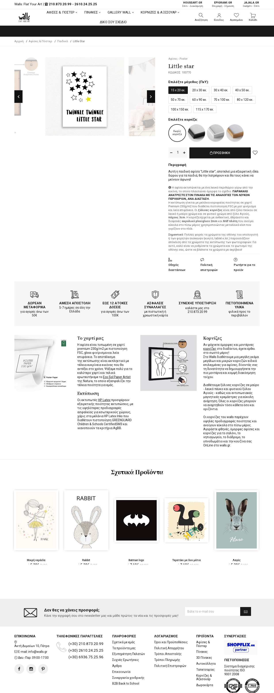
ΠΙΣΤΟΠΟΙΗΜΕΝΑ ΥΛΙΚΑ (239, 304)
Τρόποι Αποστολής (168, 636)
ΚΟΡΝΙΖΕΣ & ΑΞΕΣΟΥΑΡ (159, 12)
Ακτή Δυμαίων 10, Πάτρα (31, 628)
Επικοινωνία (121, 654)
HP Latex (104, 399)
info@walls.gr (37, 634)
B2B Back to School (125, 666)
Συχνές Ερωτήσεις (125, 642)
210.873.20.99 (60, 4)
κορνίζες (209, 348)
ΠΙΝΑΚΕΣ (91, 12)
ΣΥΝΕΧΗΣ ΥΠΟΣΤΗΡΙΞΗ (197, 302)
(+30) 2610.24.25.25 (85, 632)
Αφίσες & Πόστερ (203, 626)
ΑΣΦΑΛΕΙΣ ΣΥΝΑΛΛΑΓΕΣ (155, 304)
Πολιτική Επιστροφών (170, 648)
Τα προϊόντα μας (124, 630)
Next (151, 96)
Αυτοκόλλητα (206, 646)
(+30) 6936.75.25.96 (85, 639)
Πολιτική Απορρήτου (169, 630)
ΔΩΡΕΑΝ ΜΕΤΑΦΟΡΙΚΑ (35, 304)
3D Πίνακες (204, 640)
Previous (18, 96)
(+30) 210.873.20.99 (85, 626)
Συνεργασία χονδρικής (128, 660)
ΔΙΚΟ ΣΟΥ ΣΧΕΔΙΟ (113, 22)
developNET (173, 687)
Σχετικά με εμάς (123, 624)
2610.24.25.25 (85, 4)
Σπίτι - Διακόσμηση (192, 4)
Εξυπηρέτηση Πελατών (128, 636)
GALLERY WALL (119, 12)
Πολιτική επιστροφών (209, 266)
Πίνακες (202, 634)
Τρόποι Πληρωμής (167, 642)
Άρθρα (117, 648)
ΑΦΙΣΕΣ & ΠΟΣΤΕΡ (61, 12)
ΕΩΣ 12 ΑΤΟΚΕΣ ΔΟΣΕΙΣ (115, 304)
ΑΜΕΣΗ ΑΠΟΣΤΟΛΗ (74, 302)
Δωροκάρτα (204, 667)
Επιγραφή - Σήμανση (223, 4)
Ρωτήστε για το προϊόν (244, 266)
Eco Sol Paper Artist (117, 376)
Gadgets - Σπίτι (251, 4)
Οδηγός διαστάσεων (176, 266)
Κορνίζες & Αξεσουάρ (204, 659)
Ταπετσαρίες (205, 651)
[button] (201, 17)
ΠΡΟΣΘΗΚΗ (220, 153)
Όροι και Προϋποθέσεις (171, 624)
